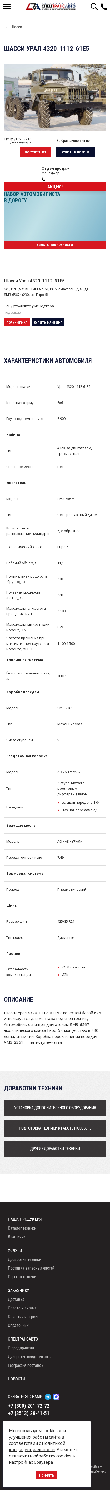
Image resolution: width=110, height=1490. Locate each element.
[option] (55, 97)
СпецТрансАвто (50, 6)
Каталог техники (22, 1228)
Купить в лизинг (75, 152)
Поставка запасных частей (31, 1268)
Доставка (16, 1299)
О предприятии (21, 1347)
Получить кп (35, 152)
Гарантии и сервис (23, 1316)
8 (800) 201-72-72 (105, 6)
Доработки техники (24, 1259)
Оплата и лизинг (22, 1308)
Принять (46, 1475)
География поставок (25, 1365)
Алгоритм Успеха (94, 1471)
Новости (16, 1378)
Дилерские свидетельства (30, 1356)
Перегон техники (22, 1276)
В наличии (17, 1236)
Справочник (18, 1325)
